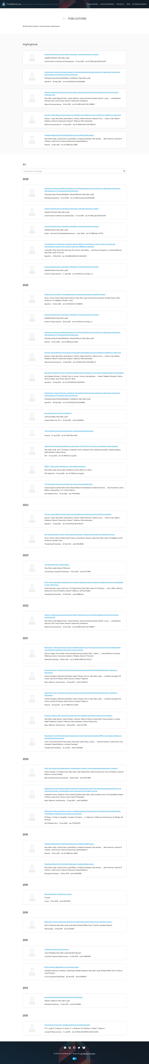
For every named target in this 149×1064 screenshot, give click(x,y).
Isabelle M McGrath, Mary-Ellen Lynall (56, 58)
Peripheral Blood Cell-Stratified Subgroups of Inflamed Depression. (69, 135)
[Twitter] (79, 1047)
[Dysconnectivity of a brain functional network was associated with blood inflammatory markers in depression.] (32, 676)
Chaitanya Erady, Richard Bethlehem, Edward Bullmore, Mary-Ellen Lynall (69, 194)
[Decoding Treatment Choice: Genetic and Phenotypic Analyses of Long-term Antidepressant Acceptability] (32, 377)
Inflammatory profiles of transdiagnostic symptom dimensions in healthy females (74, 294)
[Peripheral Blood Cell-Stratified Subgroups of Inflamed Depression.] (32, 140)
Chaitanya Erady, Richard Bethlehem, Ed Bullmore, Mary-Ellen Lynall (67, 78)
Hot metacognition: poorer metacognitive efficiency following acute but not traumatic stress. (79, 534)
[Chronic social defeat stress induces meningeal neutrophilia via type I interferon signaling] (32, 519)
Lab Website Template (87, 1054)
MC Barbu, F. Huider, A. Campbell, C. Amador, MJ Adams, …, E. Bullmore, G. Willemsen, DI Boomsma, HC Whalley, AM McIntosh (83, 818)
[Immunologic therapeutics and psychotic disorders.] (32, 1000)
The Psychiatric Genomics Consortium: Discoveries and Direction (68, 484)
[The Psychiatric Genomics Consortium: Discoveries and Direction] (32, 489)
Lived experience (107, 4)
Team (128, 4)
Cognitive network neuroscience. (56, 949)
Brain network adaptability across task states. (61, 967)
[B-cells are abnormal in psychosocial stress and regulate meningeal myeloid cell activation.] (32, 720)
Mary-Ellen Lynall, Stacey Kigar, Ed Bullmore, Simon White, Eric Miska (68, 470)
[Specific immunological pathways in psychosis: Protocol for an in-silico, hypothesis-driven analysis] (32, 451)
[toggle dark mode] (74, 1058)
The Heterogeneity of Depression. (57, 564)
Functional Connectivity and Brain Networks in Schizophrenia (67, 1025)
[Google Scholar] (69, 1047)
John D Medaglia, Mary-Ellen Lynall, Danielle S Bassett (62, 953)
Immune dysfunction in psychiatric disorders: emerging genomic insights (71, 54)
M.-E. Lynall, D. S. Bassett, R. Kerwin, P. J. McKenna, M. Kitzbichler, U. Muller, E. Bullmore (74, 1028)
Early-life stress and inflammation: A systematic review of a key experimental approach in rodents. (81, 768)
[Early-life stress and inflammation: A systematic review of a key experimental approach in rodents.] (32, 773)
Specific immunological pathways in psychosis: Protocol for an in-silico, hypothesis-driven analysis (81, 446)
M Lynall (47, 898)
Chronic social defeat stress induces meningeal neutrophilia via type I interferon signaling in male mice (82, 115)
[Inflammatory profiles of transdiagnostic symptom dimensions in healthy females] (32, 299)
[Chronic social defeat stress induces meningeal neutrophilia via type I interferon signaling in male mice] (32, 120)
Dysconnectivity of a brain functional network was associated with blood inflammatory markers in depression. (80, 671)
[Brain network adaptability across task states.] (32, 972)
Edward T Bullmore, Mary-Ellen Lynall (57, 1001)
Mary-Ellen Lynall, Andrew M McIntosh (57, 568)
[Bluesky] (84, 1047)
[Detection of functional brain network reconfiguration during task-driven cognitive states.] (32, 925)
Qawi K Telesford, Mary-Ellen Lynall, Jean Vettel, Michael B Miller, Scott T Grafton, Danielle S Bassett (78, 925)
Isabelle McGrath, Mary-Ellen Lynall (56, 230)
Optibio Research (139, 4)
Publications (92, 4)
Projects (120, 4)
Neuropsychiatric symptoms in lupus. (58, 894)
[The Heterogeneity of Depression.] (32, 568)
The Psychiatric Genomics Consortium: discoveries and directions (68, 431)
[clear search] (124, 171)
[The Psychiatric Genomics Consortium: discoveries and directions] (32, 433)
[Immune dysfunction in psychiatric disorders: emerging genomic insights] (32, 58)
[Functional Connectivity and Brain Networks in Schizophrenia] (32, 1028)
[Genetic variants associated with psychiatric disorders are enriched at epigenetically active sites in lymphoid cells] (32, 98)
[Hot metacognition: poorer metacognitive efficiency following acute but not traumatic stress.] (32, 539)
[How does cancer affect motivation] (32, 416)
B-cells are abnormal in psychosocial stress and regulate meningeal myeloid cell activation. (78, 715)
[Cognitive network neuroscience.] (32, 953)
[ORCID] (65, 1047)
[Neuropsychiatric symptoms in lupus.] (32, 897)
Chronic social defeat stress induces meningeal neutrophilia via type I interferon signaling (77, 514)
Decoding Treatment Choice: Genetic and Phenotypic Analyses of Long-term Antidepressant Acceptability (84, 373)
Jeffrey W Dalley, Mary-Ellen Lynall (56, 417)
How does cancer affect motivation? (58, 413)
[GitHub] (74, 1047)
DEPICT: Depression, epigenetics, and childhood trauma (65, 466)
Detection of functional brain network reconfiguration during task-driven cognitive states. (78, 922)
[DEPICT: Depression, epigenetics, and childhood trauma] (32, 470)
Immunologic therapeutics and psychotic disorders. (63, 997)
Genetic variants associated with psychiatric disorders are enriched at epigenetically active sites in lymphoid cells (81, 93)
